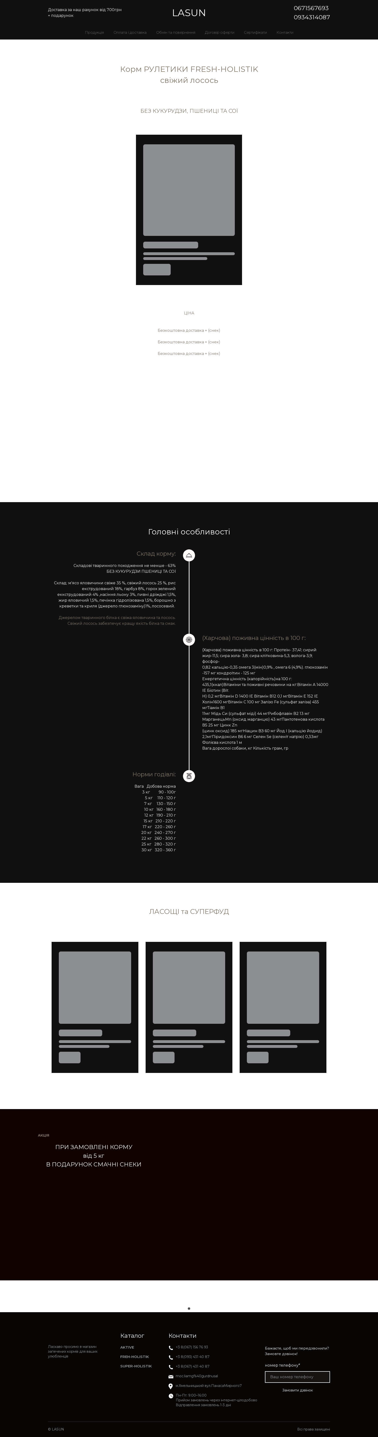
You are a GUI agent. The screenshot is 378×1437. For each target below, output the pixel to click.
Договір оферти (219, 32)
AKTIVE (127, 1347)
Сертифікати (255, 32)
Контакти (285, 32)
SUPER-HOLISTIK (136, 1366)
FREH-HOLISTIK (134, 1356)
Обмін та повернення (175, 32)
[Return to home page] (189, 13)
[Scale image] (62, 1296)
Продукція (94, 32)
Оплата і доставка (130, 32)
